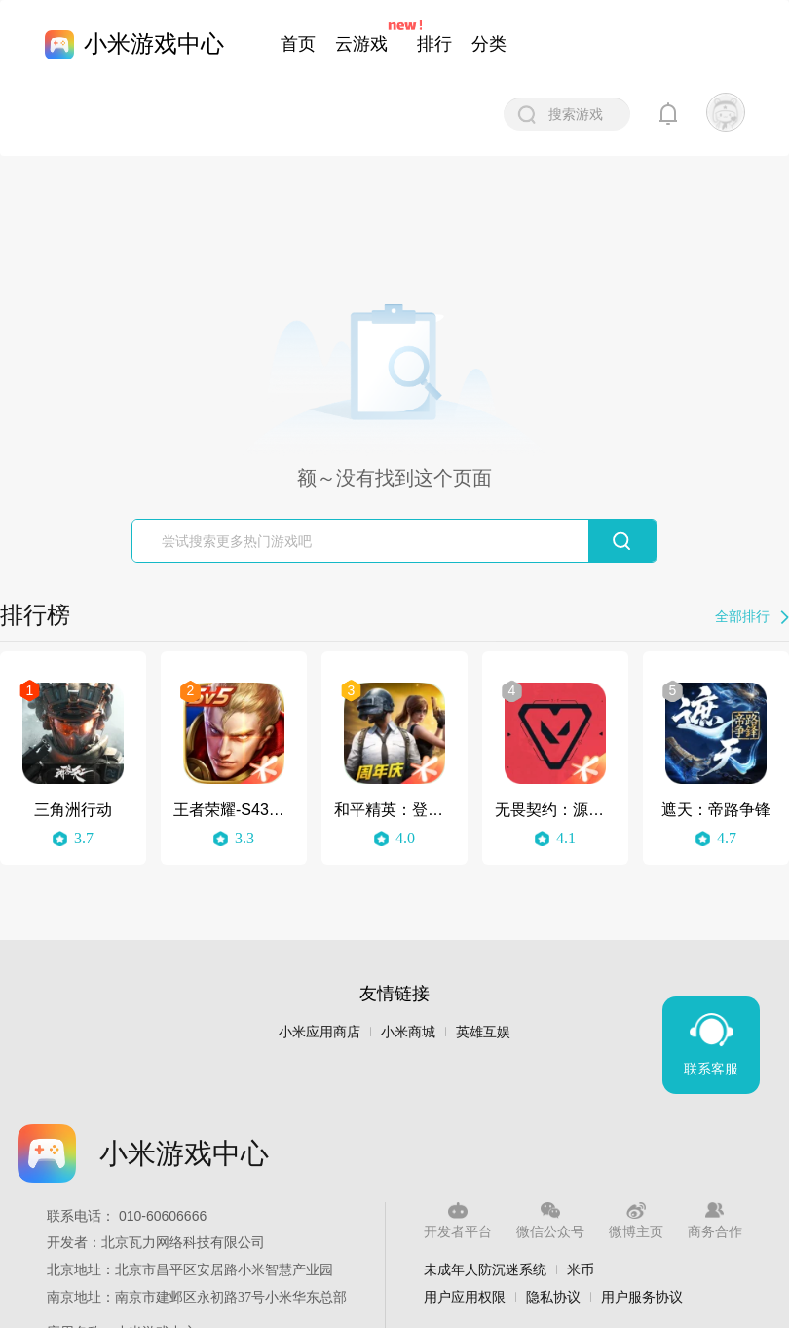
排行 (434, 44)
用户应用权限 (465, 1297)
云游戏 (361, 44)
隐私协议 (553, 1297)
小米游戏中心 (154, 43)
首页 (298, 44)
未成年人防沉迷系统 (485, 1269)
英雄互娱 (483, 1032)
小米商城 (408, 1032)
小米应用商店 (319, 1032)
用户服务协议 (642, 1297)
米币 (580, 1269)
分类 (489, 44)
